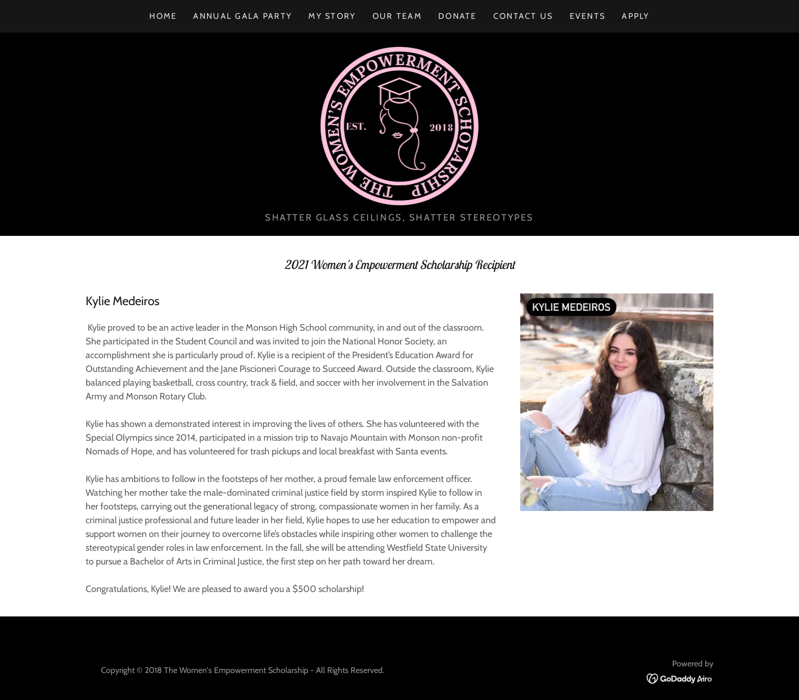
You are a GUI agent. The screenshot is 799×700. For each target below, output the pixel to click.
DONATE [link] (457, 16)
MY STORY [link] (332, 16)
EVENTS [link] (588, 16)
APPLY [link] (635, 16)
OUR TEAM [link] (397, 16)
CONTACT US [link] (523, 16)
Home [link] (163, 16)
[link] (399, 125)
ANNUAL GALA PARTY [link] (242, 16)
